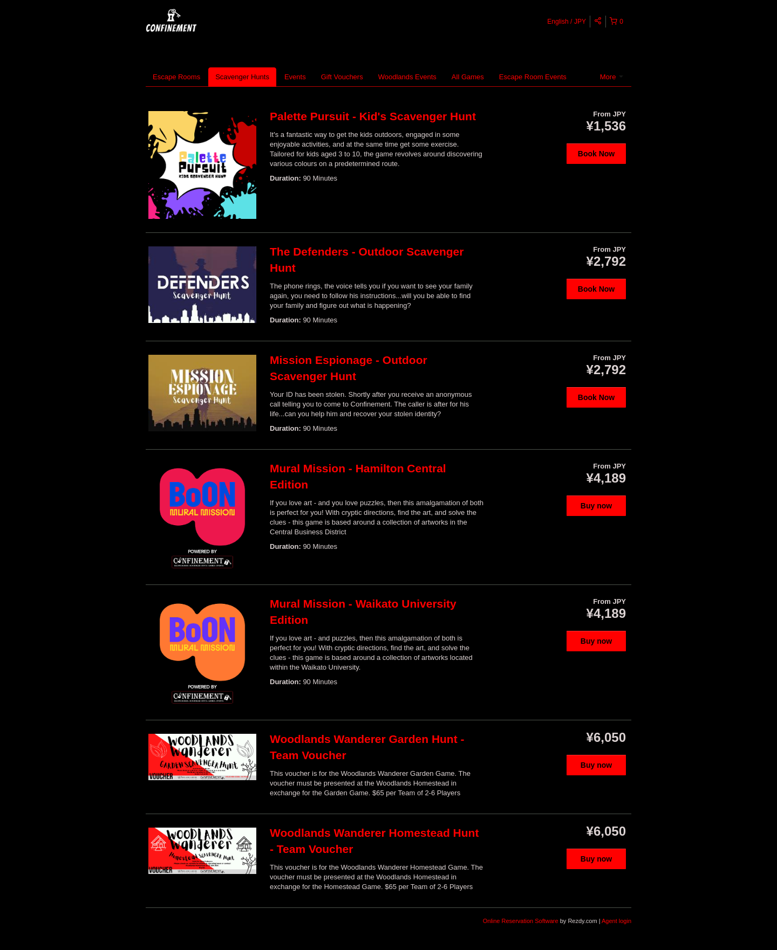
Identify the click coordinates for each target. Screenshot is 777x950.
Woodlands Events (407, 77)
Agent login (616, 921)
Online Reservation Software (520, 921)
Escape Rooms (176, 77)
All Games (468, 77)
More (611, 77)
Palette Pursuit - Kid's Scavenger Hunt (373, 116)
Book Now (596, 153)
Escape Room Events (533, 77)
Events (295, 77)
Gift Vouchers (342, 77)
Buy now (596, 505)
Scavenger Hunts (242, 77)
